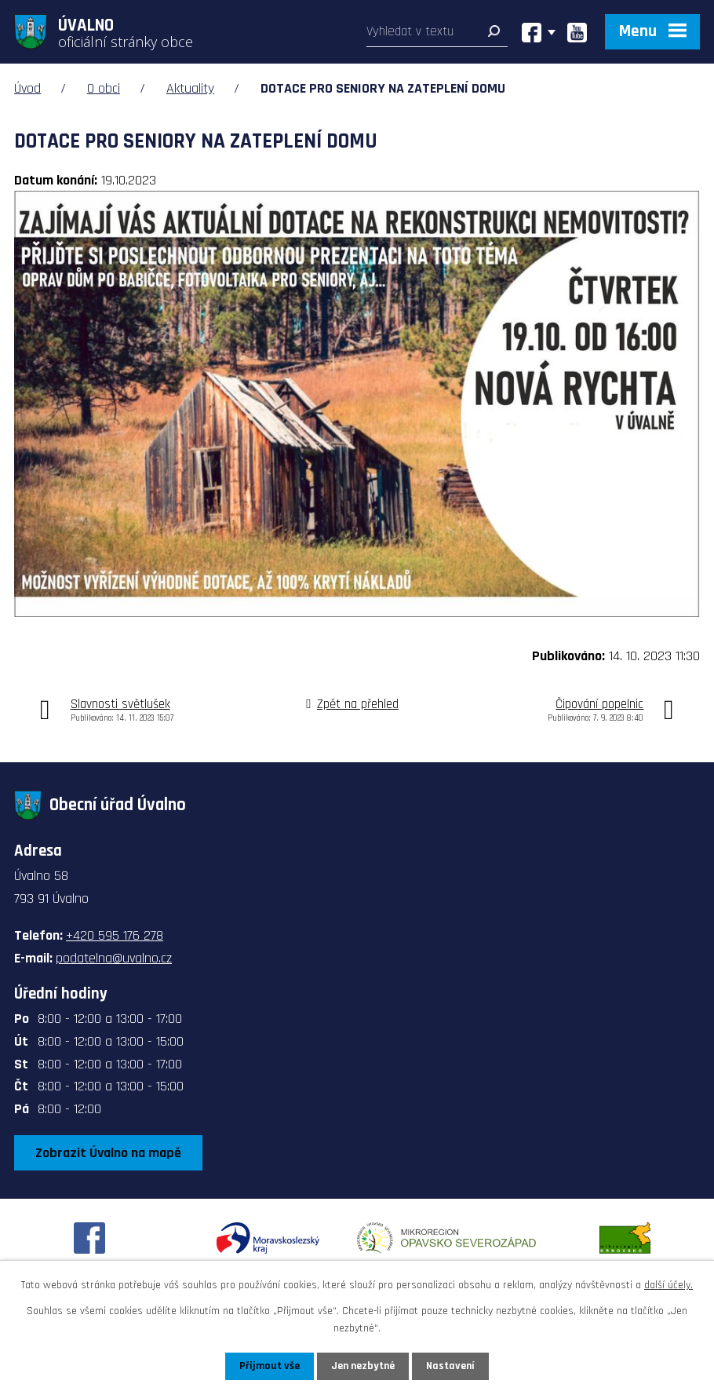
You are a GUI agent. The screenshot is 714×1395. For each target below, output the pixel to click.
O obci (103, 88)
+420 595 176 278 (114, 935)
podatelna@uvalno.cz (114, 958)
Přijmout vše (269, 1366)
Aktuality (190, 88)
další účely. (668, 1285)
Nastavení (450, 1366)
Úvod (27, 88)
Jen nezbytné (363, 1366)
